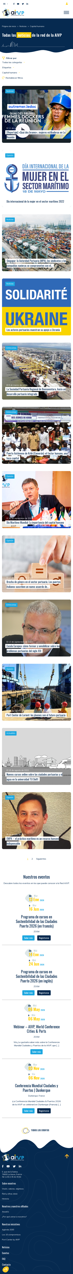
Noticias (5, 1247)
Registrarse (44, 940)
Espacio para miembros (67, 3)
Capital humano (10, 72)
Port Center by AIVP (11, 1239)
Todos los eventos (40, 1133)
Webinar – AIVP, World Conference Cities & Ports (36, 1031)
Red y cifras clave (9, 1194)
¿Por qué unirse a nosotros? (14, 1216)
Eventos (5, 1253)
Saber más (28, 940)
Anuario (5, 1211)
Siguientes (41, 858)
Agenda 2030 (8, 1229)
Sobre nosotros (9, 1183)
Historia (5, 1199)
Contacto (6, 1264)
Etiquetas (7, 67)
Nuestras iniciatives (11, 1224)
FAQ (3, 1259)
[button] (5, 3)
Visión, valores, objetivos (13, 1189)
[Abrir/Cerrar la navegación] (66, 12)
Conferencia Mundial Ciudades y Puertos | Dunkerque (36, 1090)
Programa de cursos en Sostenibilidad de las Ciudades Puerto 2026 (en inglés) (36, 979)
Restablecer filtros (12, 77)
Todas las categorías (12, 62)
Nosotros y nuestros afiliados (15, 1206)
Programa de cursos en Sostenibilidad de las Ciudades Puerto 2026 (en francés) (36, 924)
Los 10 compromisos (11, 1234)
